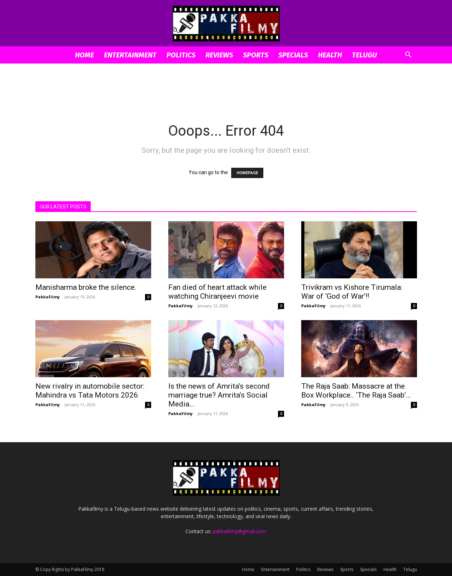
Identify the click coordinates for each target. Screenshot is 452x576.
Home (84, 55)
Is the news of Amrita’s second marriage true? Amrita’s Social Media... (219, 395)
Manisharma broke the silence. (85, 287)
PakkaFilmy (47, 296)
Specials (293, 55)
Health (330, 55)
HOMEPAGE (247, 173)
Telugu (364, 55)
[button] (408, 55)
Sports (255, 55)
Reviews (219, 55)
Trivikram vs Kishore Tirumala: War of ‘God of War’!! (351, 291)
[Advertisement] (226, 88)
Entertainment (130, 55)
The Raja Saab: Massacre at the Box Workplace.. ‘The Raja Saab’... (356, 390)
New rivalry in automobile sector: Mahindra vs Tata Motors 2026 (89, 390)
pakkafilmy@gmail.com (239, 531)
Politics (181, 55)
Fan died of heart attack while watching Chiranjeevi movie (217, 291)
